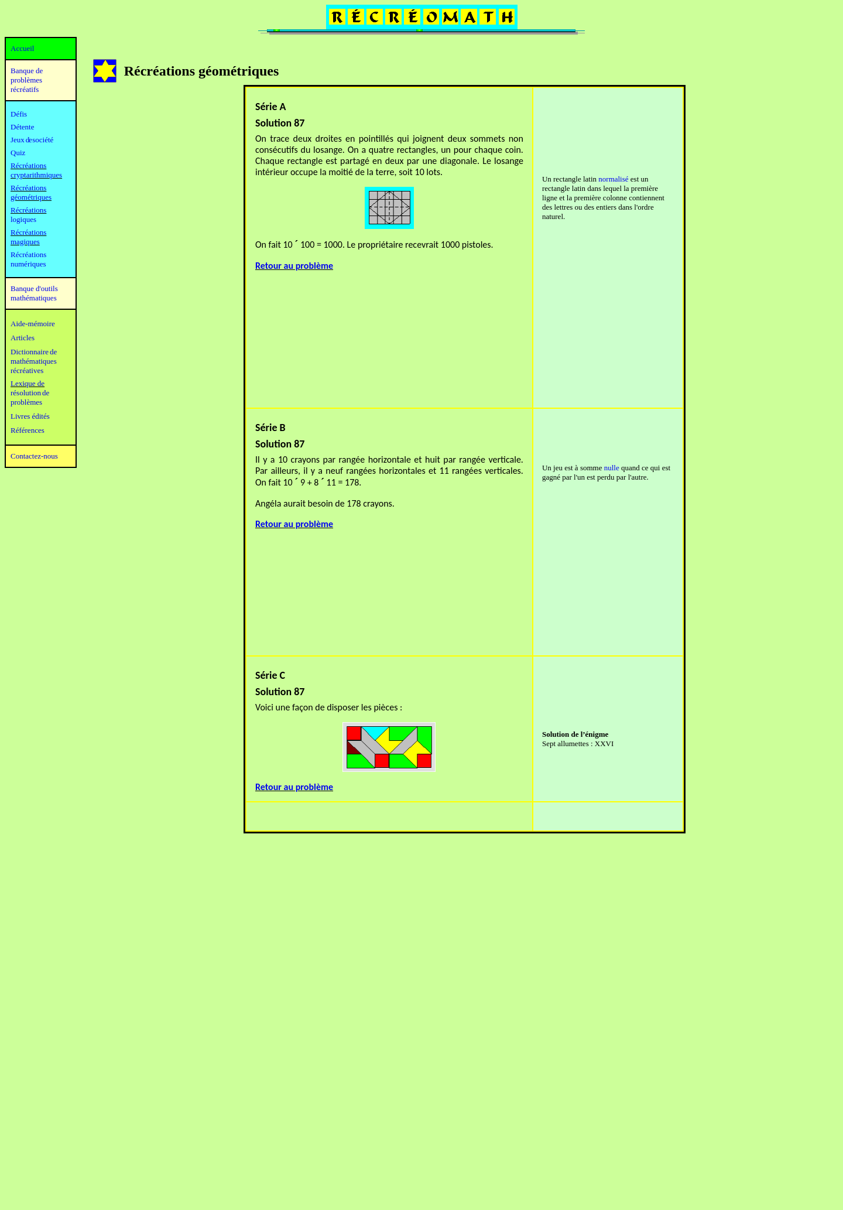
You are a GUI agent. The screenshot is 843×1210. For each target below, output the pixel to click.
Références (27, 430)
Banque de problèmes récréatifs (27, 80)
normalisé (613, 179)
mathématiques (34, 361)
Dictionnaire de (34, 351)
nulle (611, 467)
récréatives (27, 370)
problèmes (26, 402)
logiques (23, 219)
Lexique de (27, 383)
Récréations (28, 210)
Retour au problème (294, 265)
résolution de (30, 392)
